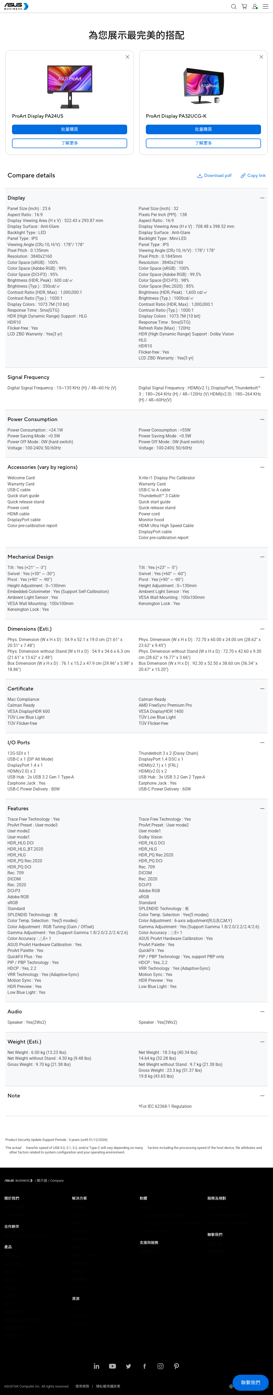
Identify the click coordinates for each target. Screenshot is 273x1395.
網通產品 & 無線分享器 (21, 1320)
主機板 (9, 1296)
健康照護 (79, 1239)
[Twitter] (128, 1367)
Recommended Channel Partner (28, 1236)
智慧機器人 (13, 1336)
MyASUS (146, 1207)
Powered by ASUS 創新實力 (228, 1223)
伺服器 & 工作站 (16, 1288)
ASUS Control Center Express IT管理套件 (170, 1223)
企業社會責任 (14, 1215)
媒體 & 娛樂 (81, 1263)
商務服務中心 (150, 1252)
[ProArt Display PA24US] (69, 115)
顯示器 (9, 1272)
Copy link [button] (253, 175)
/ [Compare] (55, 1181)
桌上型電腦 (13, 1264)
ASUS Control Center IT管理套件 (164, 1215)
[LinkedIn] (96, 1367)
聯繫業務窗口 (217, 1252)
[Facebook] (144, 1367)
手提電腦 (11, 1256)
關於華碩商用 (14, 1207)
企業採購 (214, 1244)
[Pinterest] (176, 1367)
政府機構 (79, 1279)
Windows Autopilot (154, 1231)
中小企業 (79, 1207)
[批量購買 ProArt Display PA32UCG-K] (203, 129)
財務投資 (79, 1271)
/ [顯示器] (41, 1181)
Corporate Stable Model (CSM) (230, 1215)
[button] (244, 6)
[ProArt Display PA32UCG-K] (203, 115)
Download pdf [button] (214, 175)
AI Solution (80, 1287)
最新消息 (79, 1324)
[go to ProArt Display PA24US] (69, 86)
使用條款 (82, 1386)
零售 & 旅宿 (81, 1231)
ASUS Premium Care (222, 1207)
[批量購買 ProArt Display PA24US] (69, 129)
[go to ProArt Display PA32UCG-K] (203, 86)
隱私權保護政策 (108, 1386)
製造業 (77, 1247)
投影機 (9, 1280)
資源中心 (79, 1308)
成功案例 (79, 1316)
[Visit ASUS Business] (19, 1180)
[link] (69, 143)
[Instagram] (160, 1367)
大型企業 (79, 1215)
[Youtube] (112, 1367)
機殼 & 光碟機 (14, 1328)
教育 (75, 1223)
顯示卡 (9, 1304)
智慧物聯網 (13, 1312)
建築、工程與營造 (86, 1255)
